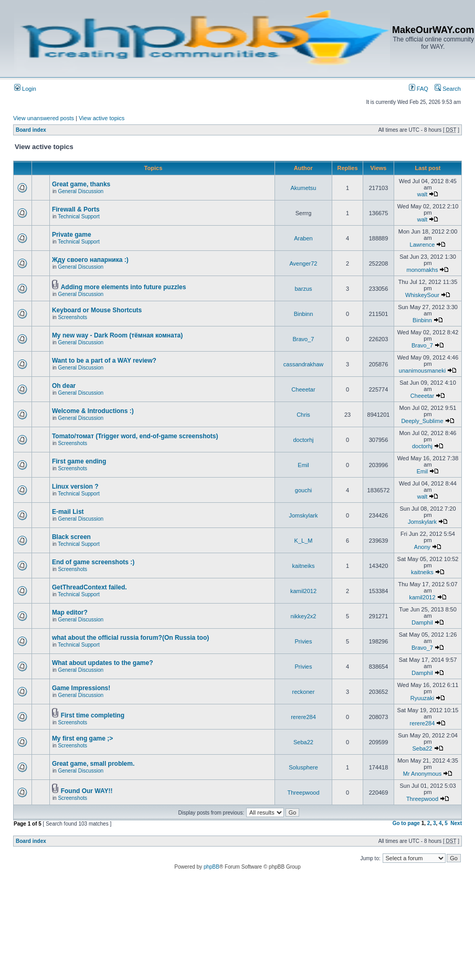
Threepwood (303, 792)
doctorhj (303, 440)
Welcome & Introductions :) (93, 411)
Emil (303, 465)
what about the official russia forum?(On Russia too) (130, 637)
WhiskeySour (422, 295)
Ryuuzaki (422, 698)
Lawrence (422, 244)
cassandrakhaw (303, 364)
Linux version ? (75, 486)
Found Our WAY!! (87, 791)
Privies (303, 641)
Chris (303, 414)
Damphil (421, 622)
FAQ (418, 89)
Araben (303, 238)
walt (422, 194)
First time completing (92, 715)
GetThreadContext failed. (89, 587)
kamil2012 (303, 591)
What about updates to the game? (102, 663)
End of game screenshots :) (93, 562)
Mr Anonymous (422, 773)
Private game (71, 234)
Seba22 (303, 742)
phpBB (211, 867)
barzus (303, 289)
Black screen (71, 537)
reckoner (303, 692)
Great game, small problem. (93, 763)
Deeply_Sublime (422, 421)
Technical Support (79, 216)
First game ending (79, 461)
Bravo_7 (303, 339)
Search (448, 89)
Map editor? (70, 612)
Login (25, 89)
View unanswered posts (43, 118)
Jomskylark (303, 515)
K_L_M (303, 540)
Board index (31, 130)
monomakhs (422, 270)
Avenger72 (303, 263)
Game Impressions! (81, 688)
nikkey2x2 (303, 616)
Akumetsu (303, 188)
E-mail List (68, 511)
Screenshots (72, 317)
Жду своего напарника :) (90, 259)
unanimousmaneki (422, 370)
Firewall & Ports (76, 209)
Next (456, 823)
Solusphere (303, 767)
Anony (422, 547)
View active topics (101, 118)
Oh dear (64, 385)
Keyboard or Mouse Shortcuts (97, 310)
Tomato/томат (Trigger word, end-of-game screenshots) (135, 436)
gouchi (303, 490)
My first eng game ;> (82, 738)
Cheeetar (303, 389)
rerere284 (303, 717)
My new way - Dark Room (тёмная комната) (117, 335)
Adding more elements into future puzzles (123, 287)
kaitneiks (303, 566)
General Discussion (80, 191)
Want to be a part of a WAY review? (104, 360)
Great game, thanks (81, 184)
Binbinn (303, 314)
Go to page (406, 823)
